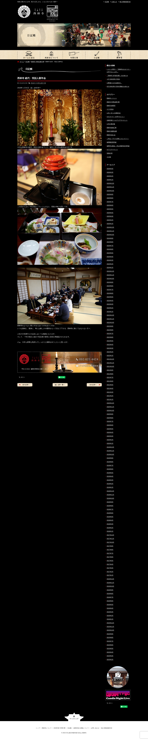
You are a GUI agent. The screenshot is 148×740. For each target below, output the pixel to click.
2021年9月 (110, 370)
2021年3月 (110, 392)
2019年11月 (110, 451)
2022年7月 (110, 333)
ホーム (22, 61)
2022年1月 (110, 355)
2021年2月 (110, 396)
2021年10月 (110, 366)
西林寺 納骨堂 (111, 105)
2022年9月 (110, 326)
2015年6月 (110, 645)
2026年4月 (110, 168)
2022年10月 (110, 322)
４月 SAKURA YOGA (113, 79)
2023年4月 (110, 300)
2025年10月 (110, 191)
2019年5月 (110, 473)
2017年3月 (110, 568)
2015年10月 (110, 630)
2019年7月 (110, 465)
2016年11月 (110, 582)
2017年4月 (110, 564)
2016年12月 (110, 579)
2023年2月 (110, 308)
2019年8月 (110, 462)
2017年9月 (110, 546)
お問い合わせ (95, 728)
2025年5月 (110, 209)
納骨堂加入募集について (119, 54)
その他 (109, 157)
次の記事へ (94, 385)
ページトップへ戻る (74, 716)
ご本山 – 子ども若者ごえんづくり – (118, 138)
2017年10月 (110, 542)
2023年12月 (110, 271)
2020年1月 (110, 443)
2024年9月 (110, 238)
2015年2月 (110, 659)
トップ (28, 54)
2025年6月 (110, 205)
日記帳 (107, 2)
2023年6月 (110, 293)
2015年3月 (110, 656)
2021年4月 (110, 388)
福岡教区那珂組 (111, 142)
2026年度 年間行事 (74, 54)
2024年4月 (110, 256)
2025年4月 (110, 213)
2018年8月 (110, 506)
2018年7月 (110, 509)
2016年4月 (110, 608)
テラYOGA (110, 109)
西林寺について (51, 54)
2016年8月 (110, 593)
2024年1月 (110, 267)
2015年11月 (110, 626)
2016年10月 (110, 586)
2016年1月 (110, 619)
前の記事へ (24, 385)
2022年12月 (110, 315)
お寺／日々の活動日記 (114, 113)
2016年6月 (110, 601)
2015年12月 (110, 623)
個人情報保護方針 (125, 2)
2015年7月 (110, 641)
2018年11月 (110, 494)
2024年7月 (110, 245)
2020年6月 (110, 425)
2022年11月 (110, 319)
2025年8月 (110, 198)
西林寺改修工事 (111, 127)
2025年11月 (110, 187)
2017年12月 (110, 535)
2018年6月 (110, 513)
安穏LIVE (110, 153)
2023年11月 (110, 275)
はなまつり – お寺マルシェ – (116, 116)
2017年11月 (110, 538)
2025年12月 (110, 183)
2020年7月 (110, 421)
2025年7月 (110, 202)
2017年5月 (110, 560)
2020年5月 (110, 429)
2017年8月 (110, 549)
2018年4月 (110, 520)
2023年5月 (110, 297)
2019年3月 (110, 480)
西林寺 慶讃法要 (112, 131)
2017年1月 (110, 575)
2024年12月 (110, 227)
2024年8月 (110, 242)
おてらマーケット (112, 149)
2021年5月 (110, 385)
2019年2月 (110, 483)
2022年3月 (110, 348)
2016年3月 (110, 612)
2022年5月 (110, 341)
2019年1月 (110, 487)
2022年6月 (110, 337)
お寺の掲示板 (111, 124)
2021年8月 (110, 374)
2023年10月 (110, 278)
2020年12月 (110, 403)
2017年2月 (110, 571)
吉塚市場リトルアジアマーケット (117, 120)
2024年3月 (110, 260)
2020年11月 (110, 407)
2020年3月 (110, 436)
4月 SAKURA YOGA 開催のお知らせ (118, 86)
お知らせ (114, 2)
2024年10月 (110, 234)
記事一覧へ (60, 385)
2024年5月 (110, 253)
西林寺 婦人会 (111, 135)
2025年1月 (110, 223)
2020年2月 (110, 440)
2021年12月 (110, 359)
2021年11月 (110, 363)
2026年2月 (110, 176)
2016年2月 (110, 615)
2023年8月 (110, 286)
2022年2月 (110, 352)
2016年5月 (110, 604)
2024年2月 (110, 264)
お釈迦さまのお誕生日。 (114, 83)
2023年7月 (110, 289)
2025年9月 (110, 194)
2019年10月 (110, 454)
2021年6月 (110, 381)
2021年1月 (110, 399)
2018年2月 (110, 528)
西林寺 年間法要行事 (37, 61)
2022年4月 (110, 344)
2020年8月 (110, 418)
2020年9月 (110, 414)
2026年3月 (110, 172)
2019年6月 (110, 469)
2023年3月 (110, 304)
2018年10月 (110, 498)
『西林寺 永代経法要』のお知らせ (117, 75)
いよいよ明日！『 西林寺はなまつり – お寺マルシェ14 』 (118, 71)
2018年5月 (110, 517)
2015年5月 (110, 648)
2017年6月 (110, 557)
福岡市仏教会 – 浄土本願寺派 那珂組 (118, 146)
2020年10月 (110, 410)
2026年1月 (110, 180)
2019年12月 (110, 447)
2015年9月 (110, 634)
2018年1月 (110, 531)
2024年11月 (110, 231)
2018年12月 (110, 491)
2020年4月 (110, 432)
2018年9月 (110, 502)
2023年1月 (110, 311)
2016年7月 (110, 597)
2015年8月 (110, 637)
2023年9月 (110, 282)
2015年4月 (110, 652)
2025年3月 (110, 216)
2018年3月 (110, 524)
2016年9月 (110, 590)
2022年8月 (110, 330)
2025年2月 (110, 220)
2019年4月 (110, 476)
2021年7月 (110, 377)
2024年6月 (110, 249)
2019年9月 (110, 458)
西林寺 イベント (112, 98)
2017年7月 (110, 553)
